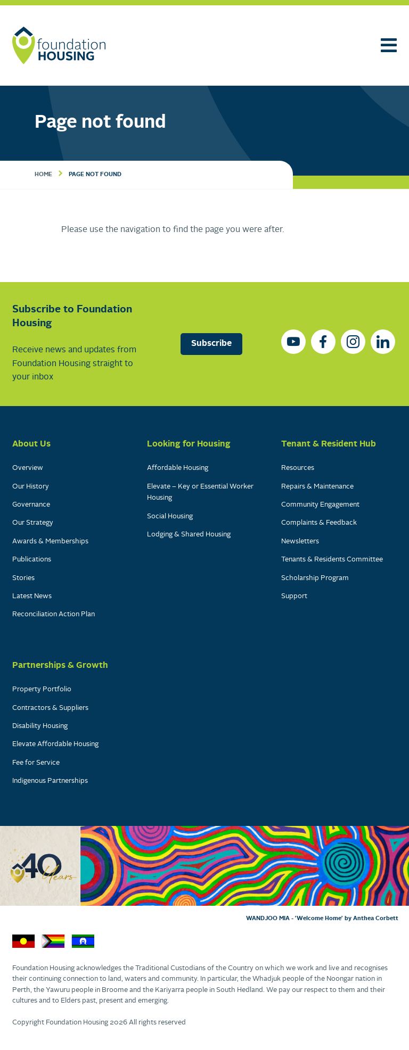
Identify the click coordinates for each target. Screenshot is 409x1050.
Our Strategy (32, 522)
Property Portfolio (41, 689)
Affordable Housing (177, 468)
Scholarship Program (315, 578)
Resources (297, 468)
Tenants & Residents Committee (332, 559)
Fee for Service (36, 762)
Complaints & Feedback (319, 522)
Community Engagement (320, 504)
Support (294, 596)
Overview (27, 468)
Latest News (32, 596)
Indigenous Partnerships (50, 781)
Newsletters (300, 541)
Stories (23, 578)
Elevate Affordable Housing (55, 744)
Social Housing (170, 516)
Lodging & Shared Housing (189, 534)
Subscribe (211, 344)
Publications (31, 559)
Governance (31, 504)
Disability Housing (40, 726)
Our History (30, 486)
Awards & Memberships (50, 541)
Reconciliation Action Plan (53, 614)
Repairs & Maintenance (317, 486)
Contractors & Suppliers (50, 708)
